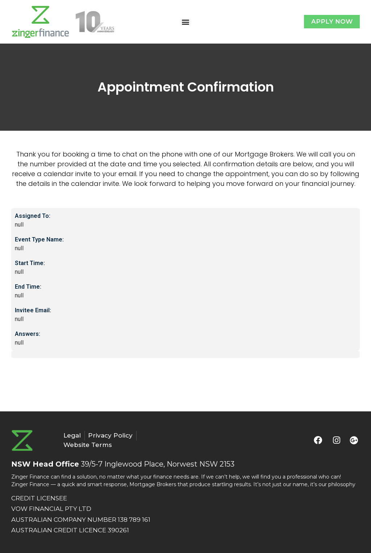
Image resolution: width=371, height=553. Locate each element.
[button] (185, 22)
